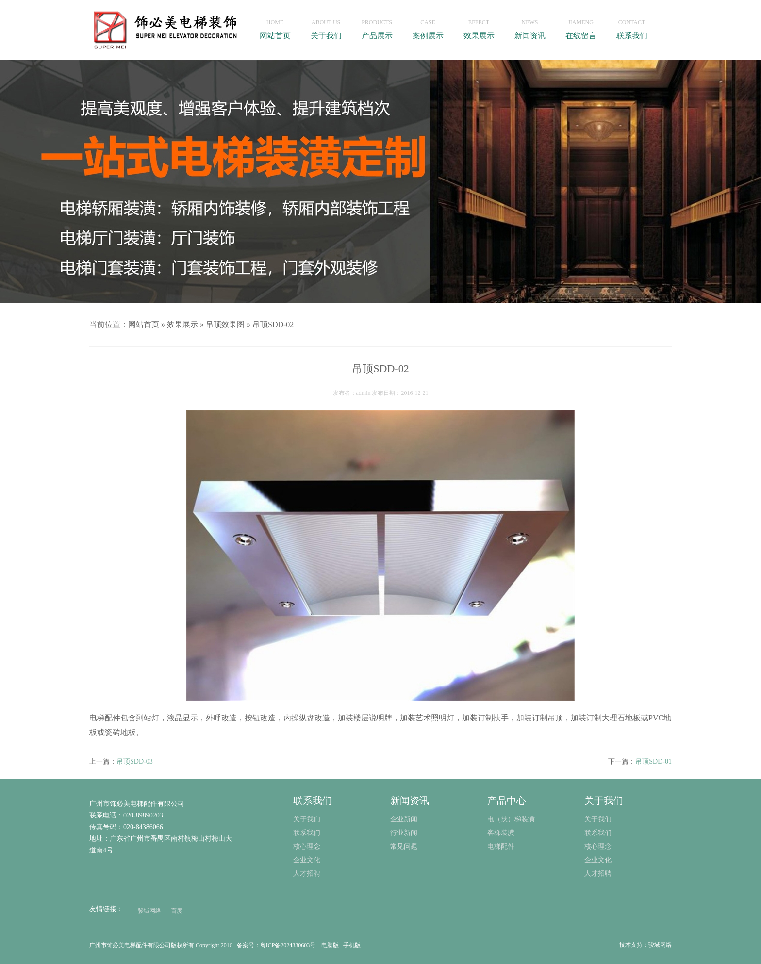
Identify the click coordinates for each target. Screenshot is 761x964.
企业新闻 (403, 819)
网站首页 (274, 27)
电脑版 (330, 945)
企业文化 (598, 860)
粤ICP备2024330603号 (288, 945)
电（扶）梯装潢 (511, 819)
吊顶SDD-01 (653, 761)
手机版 (352, 945)
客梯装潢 (500, 832)
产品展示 (376, 27)
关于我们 (325, 27)
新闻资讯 (529, 27)
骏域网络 (149, 910)
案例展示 (427, 27)
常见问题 (403, 846)
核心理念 (598, 846)
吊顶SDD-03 (134, 761)
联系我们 (631, 27)
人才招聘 (598, 873)
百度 (176, 910)
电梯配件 (500, 846)
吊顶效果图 (225, 324)
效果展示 (478, 27)
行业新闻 (403, 832)
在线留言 (580, 27)
